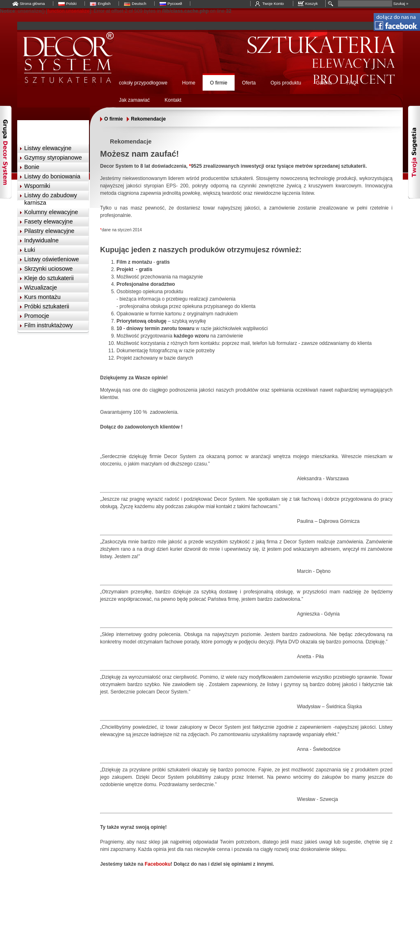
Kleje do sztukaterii (49, 278)
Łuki (29, 249)
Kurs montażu (42, 297)
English (104, 3)
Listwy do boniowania (52, 176)
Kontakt (172, 100)
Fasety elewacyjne (48, 221)
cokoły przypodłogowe (143, 83)
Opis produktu (285, 83)
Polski (71, 3)
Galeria (324, 83)
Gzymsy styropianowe (53, 157)
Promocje (36, 315)
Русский (174, 3)
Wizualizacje (40, 287)
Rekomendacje (148, 119)
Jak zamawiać (134, 100)
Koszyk (311, 3)
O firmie (218, 83)
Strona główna (32, 3)
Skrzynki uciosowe (48, 268)
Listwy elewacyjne (47, 148)
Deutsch (139, 3)
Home (188, 83)
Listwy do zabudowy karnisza (50, 199)
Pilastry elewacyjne (49, 231)
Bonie (31, 167)
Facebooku (158, 864)
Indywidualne (41, 240)
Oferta (249, 83)
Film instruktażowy (48, 325)
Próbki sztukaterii (46, 306)
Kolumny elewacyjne (51, 212)
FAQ (351, 83)
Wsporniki (37, 185)
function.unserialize (68, 11)
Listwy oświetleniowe (51, 259)
